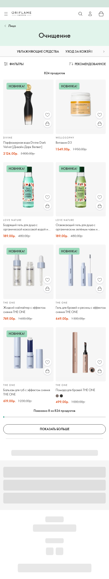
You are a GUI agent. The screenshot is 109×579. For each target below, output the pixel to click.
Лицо (12, 26)
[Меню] (5, 14)
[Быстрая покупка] (47, 123)
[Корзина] (101, 13)
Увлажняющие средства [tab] (38, 51)
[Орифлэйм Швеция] (21, 13)
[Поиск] (80, 14)
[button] (104, 51)
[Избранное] (47, 115)
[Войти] (90, 14)
